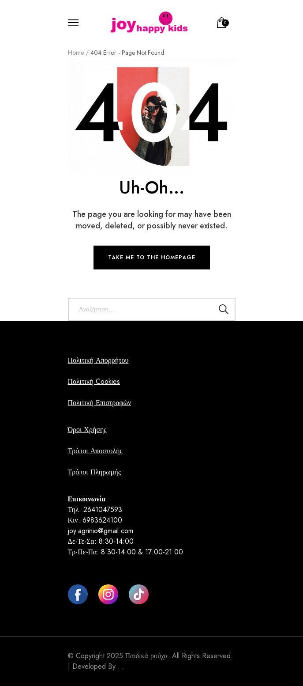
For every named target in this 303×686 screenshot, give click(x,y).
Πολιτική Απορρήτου (98, 360)
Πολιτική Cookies (94, 381)
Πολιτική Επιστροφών (99, 403)
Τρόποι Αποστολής (95, 451)
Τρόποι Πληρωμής (94, 472)
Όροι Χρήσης (87, 429)
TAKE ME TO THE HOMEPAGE (151, 258)
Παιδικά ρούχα (146, 656)
